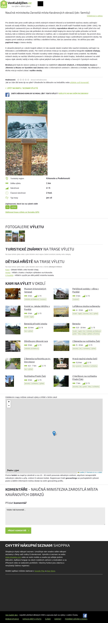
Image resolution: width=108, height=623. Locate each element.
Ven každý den (11, 615)
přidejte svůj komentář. (79, 82)
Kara (7, 270)
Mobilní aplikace (12, 619)
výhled (13, 207)
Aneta (7, 272)
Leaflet (81, 472)
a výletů (37, 619)
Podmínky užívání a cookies (76, 619)
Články (48, 619)
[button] (54, 433)
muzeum (43, 299)
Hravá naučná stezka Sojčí (84, 358)
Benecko (76, 323)
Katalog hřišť (28, 619)
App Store (51, 571)
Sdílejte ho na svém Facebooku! (73, 93)
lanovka (85, 313)
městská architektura (32, 299)
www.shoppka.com (13, 557)
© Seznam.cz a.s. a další (93, 472)
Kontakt (58, 619)
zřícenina (96, 334)
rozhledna (86, 348)
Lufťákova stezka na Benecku (86, 306)
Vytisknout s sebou (95, 16)
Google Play (40, 571)
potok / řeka (77, 334)
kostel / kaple (29, 317)
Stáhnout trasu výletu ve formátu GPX (22, 212)
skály (84, 334)
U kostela (9, 275)
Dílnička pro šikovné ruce (36, 341)
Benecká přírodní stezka (35, 323)
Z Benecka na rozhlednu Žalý (86, 341)
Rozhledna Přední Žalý (35, 376)
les (7, 207)
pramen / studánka (82, 366)
